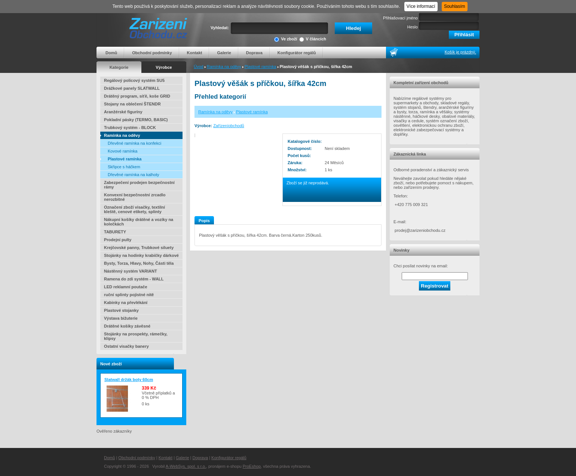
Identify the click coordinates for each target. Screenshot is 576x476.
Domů (111, 52)
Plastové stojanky (121, 310)
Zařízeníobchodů (228, 125)
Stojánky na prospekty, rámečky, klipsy (136, 336)
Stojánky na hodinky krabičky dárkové (141, 255)
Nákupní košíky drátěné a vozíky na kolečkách (138, 221)
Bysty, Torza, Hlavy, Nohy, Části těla (139, 263)
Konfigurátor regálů (297, 52)
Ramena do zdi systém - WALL (134, 279)
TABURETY (115, 232)
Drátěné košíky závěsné (127, 326)
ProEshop (252, 466)
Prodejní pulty (117, 239)
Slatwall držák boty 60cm (128, 379)
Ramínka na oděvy (224, 66)
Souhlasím (454, 6)
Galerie (224, 52)
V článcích (312, 39)
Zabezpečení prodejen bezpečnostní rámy (139, 184)
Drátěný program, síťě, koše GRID (137, 96)
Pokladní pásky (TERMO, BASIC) (136, 119)
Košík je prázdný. (460, 52)
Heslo (412, 27)
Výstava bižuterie (121, 318)
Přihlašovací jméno (400, 18)
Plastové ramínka (260, 66)
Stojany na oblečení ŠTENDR (132, 104)
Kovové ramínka (122, 151)
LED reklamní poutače (125, 287)
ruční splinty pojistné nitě (129, 294)
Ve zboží (285, 39)
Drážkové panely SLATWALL (132, 88)
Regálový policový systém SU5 (134, 80)
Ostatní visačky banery (126, 346)
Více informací (421, 6)
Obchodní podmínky (152, 52)
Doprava (254, 52)
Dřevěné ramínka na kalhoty (133, 174)
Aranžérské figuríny (123, 112)
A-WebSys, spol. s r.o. (186, 466)
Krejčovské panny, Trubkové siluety (139, 247)
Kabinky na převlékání (125, 302)
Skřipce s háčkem (124, 167)
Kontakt (194, 52)
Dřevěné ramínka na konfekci (134, 143)
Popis (204, 220)
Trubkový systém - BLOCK (130, 127)
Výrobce (164, 67)
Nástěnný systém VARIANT (130, 271)
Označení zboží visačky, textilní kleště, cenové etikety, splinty (134, 209)
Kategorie (119, 67)
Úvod (198, 66)
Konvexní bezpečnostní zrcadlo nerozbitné (134, 197)
